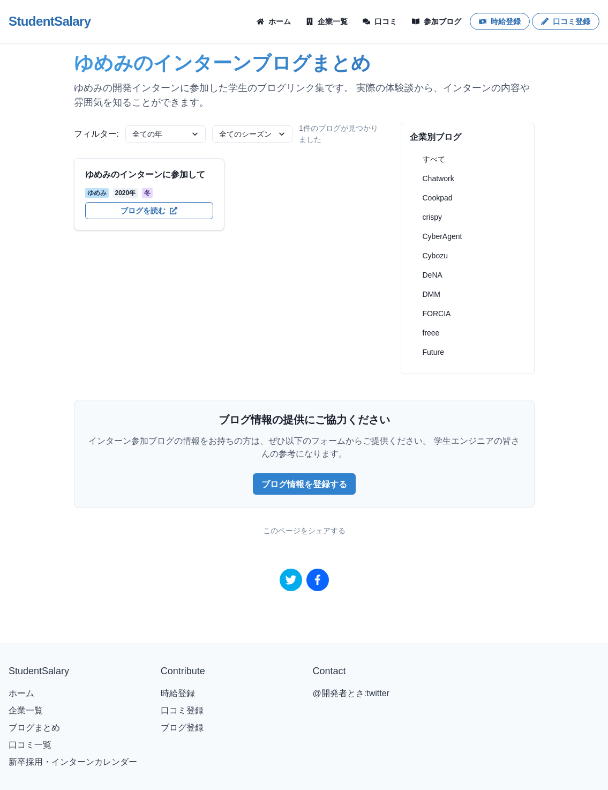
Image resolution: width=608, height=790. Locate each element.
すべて (434, 159)
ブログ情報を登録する (304, 484)
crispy (432, 217)
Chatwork (438, 178)
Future (433, 352)
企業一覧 (327, 21)
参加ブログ (436, 21)
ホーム (274, 21)
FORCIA (437, 313)
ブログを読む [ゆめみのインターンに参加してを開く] (149, 210)
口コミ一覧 (30, 744)
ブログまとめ (34, 727)
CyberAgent (442, 236)
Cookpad (438, 197)
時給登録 (500, 21)
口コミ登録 (565, 21)
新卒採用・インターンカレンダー (73, 761)
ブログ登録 (182, 727)
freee (431, 333)
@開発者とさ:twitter (351, 693)
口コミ (380, 21)
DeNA (432, 275)
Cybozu (435, 255)
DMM (431, 294)
